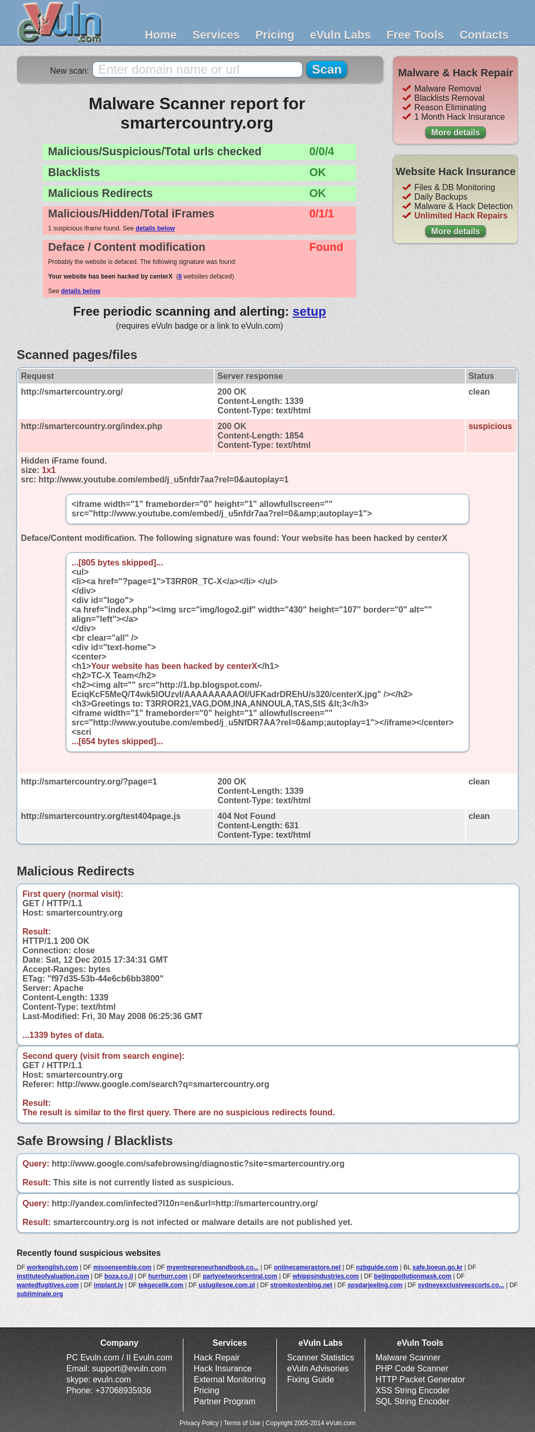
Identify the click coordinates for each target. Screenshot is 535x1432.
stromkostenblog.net (301, 1285)
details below (155, 228)
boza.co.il (118, 1276)
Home (161, 34)
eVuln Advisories (318, 1368)
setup (309, 311)
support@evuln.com (129, 1368)
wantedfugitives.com (48, 1285)
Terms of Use (242, 1423)
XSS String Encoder (413, 1390)
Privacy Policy (199, 1423)
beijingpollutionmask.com (412, 1276)
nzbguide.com (377, 1267)
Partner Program (224, 1401)
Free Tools (415, 34)
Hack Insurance (223, 1368)
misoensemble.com (123, 1267)
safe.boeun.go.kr (437, 1267)
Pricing (275, 34)
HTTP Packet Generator (420, 1379)
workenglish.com (52, 1267)
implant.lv (108, 1285)
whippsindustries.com (326, 1276)
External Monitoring (230, 1379)
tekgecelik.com (160, 1285)
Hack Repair (217, 1357)
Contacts (483, 34)
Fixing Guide (310, 1379)
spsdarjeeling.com (374, 1285)
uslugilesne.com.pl (227, 1285)
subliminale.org (40, 1294)
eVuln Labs (340, 34)
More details (455, 132)
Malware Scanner (408, 1357)
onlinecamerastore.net (307, 1267)
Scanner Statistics (320, 1357)
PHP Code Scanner (412, 1368)
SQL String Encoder (413, 1401)
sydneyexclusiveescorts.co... (461, 1285)
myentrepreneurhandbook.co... (213, 1267)
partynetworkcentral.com (240, 1276)
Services (216, 34)
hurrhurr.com (168, 1276)
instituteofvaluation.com (53, 1276)
